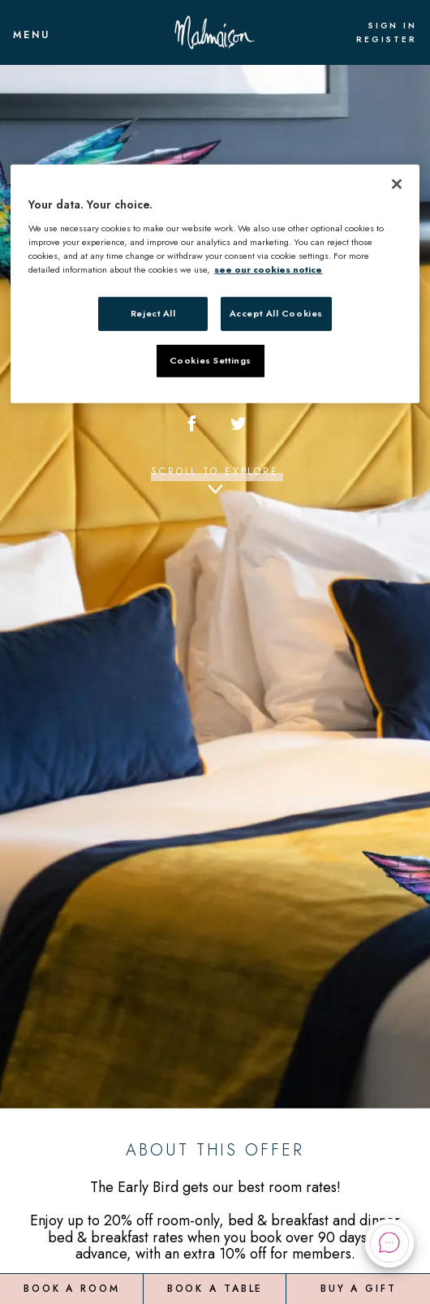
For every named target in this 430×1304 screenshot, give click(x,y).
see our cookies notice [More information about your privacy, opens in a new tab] (268, 269)
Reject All (153, 313)
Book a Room (72, 1287)
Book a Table (215, 1287)
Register (386, 40)
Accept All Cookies (276, 313)
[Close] (397, 184)
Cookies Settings (211, 360)
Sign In (392, 26)
